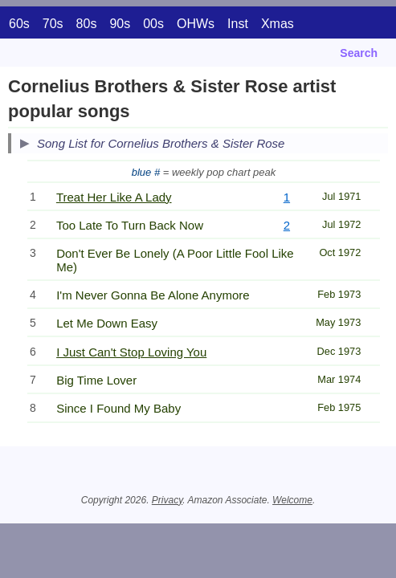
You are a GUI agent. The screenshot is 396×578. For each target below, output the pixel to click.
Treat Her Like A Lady (114, 197)
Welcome (292, 500)
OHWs (195, 24)
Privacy (167, 500)
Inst (237, 24)
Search (359, 53)
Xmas (277, 24)
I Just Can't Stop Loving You (131, 352)
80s (86, 24)
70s (53, 24)
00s (153, 24)
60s (19, 24)
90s (119, 24)
